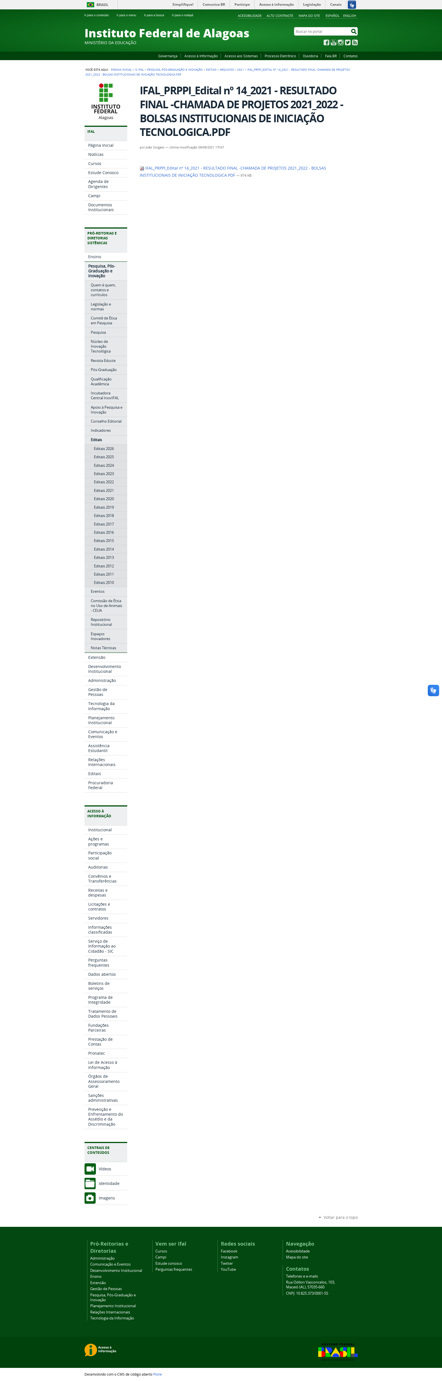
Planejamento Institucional (113, 1305)
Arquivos (227, 70)
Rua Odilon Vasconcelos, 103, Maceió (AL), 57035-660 (310, 1285)
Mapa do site (309, 15)
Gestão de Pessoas (106, 1288)
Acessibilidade (250, 15)
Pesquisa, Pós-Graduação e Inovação (175, 70)
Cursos (161, 1251)
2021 (240, 70)
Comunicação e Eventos (110, 1264)
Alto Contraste (280, 15)
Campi (160, 1257)
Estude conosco (168, 1263)
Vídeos (105, 1169)
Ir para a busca (156, 15)
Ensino (96, 1276)
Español (333, 15)
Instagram (341, 42)
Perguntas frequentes (173, 1269)
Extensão (98, 1282)
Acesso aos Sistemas (241, 56)
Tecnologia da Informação (112, 1318)
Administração (102, 1258)
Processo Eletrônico (280, 56)
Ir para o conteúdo (99, 15)
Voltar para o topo (341, 1217)
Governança (168, 56)
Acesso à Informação (201, 56)
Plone (157, 1374)
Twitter (348, 42)
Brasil (102, 4)
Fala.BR (331, 56)
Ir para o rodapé (185, 15)
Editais (211, 70)
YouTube (333, 42)
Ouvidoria (310, 56)
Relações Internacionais (110, 1312)
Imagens (107, 1198)
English (349, 15)
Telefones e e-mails (302, 1276)
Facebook (326, 42)
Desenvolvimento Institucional (116, 1270)
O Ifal (139, 70)
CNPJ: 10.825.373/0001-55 (307, 1293)
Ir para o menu (129, 15)
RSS (355, 42)
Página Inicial (121, 70)
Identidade (109, 1183)
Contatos (351, 56)
